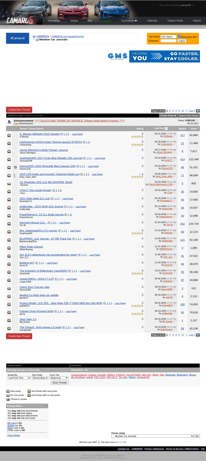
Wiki (90, 20)
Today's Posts (175, 20)
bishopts (168, 233)
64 (182, 263)
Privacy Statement (154, 449)
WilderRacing (26, 249)
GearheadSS (26, 233)
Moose (192, 375)
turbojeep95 (25, 330)
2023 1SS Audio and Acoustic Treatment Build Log (49, 174)
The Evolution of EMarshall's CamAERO (43, 270)
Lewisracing (25, 144)
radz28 (169, 297)
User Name (154, 36)
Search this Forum (189, 115)
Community (129, 20)
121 (182, 239)
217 (182, 135)
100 (182, 304)
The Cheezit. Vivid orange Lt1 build (40, 327)
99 (182, 167)
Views (194, 128)
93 (182, 312)
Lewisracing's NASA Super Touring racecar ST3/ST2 (51, 141)
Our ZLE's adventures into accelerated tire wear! (48, 254)
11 (182, 111)
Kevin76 (24, 265)
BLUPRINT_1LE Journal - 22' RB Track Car (45, 238)
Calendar (152, 20)
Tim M (23, 225)
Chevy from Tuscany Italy (35, 287)
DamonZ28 (25, 169)
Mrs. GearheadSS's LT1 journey (39, 230)
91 (182, 255)
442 (182, 223)
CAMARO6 (42, 36)
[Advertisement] (54, 75)
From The (54, 375)
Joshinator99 (26, 161)
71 (182, 175)
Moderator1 (182, 375)
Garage (74, 20)
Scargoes (167, 281)
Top (203, 449)
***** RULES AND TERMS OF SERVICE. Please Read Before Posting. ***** (80, 120)
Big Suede (25, 322)
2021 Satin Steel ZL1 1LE (35, 198)
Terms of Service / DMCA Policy (182, 449)
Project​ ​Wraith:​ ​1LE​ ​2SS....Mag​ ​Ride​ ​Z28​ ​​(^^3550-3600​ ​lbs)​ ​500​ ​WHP (61, 303)
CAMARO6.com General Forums (68, 36)
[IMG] (10, 428)
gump (22, 314)
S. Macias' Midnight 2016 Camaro (40, 133)
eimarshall (25, 273)
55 (182, 272)
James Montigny (28, 153)
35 (182, 191)
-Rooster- (24, 185)
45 (182, 199)
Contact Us (123, 449)
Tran (16, 123)
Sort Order (37, 375)
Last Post (159, 128)
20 (182, 215)
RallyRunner (166, 329)
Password (153, 41)
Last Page (77, 134)
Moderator (171, 375)
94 (182, 207)
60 (182, 231)
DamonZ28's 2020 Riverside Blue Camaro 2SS (47, 166)
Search (197, 20)
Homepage (54, 20)
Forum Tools (167, 115)
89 (182, 328)
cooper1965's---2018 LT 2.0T (37, 278)
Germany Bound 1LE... (33, 222)
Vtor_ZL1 (24, 257)
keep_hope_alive (28, 177)
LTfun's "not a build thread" (35, 190)
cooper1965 (25, 282)
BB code (11, 423)
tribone (132, 377)
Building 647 (27, 262)
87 (182, 280)
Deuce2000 (25, 290)
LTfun (22, 193)
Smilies (10, 425)
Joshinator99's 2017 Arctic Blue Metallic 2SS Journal (51, 158)
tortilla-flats (25, 209)
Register (106, 20)
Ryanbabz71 (26, 201)
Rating (140, 128)
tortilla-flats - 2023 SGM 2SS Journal (41, 206)
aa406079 (24, 306)
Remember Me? (187, 37)
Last (192, 111)
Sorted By (12, 375)
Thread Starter (36, 128)
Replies (182, 128)
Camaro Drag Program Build (36, 311)
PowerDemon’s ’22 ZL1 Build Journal (42, 214)
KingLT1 (168, 160)
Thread (23, 128)
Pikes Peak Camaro (31, 246)
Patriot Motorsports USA (161, 184)
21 (182, 143)
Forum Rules (13, 435)
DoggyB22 (167, 305)
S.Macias (24, 136)
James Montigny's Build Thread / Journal (44, 150)
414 (182, 159)
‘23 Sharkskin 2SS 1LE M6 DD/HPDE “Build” (46, 182)
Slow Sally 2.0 (28, 319)
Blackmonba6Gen (28, 241)
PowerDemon (26, 217)
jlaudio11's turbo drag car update (39, 295)
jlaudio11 (24, 298)
